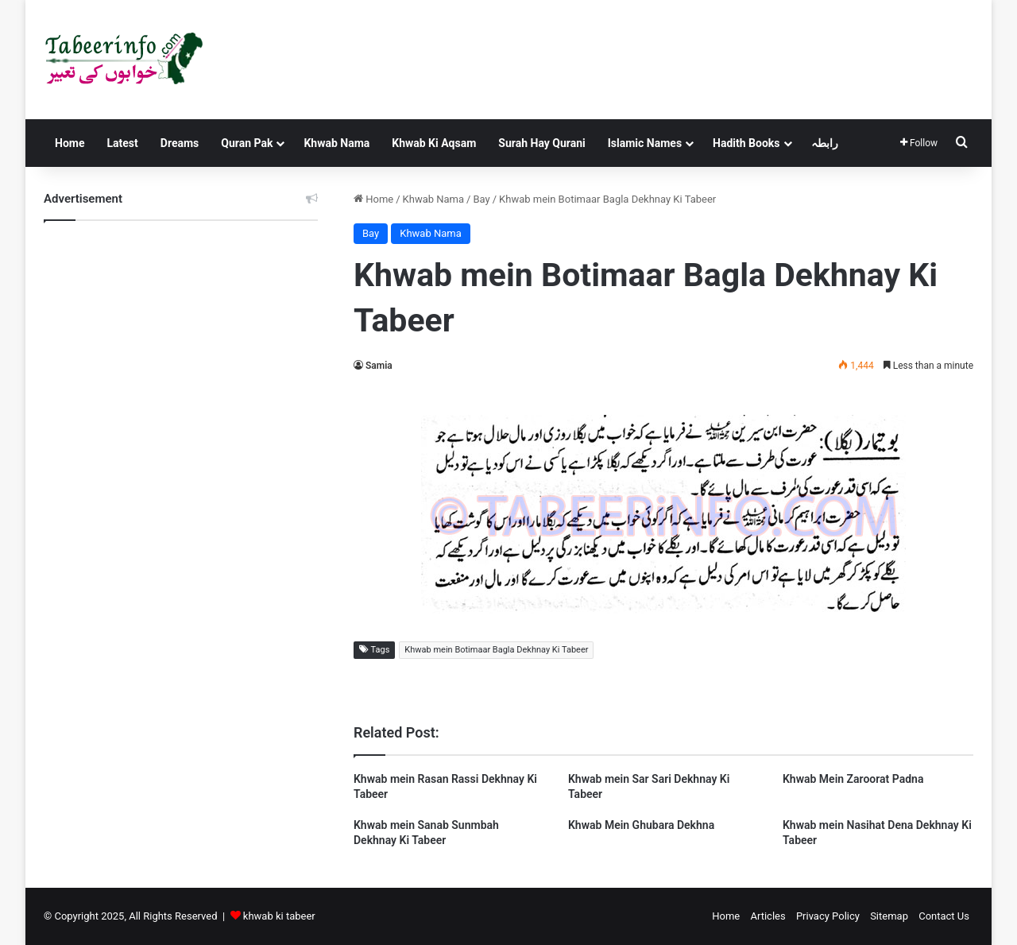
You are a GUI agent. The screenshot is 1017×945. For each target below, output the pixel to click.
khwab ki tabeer (279, 916)
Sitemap (889, 916)
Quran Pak (247, 143)
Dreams (179, 143)
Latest (121, 143)
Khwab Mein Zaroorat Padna (853, 779)
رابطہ (824, 143)
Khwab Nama (336, 143)
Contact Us (943, 916)
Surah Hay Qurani (541, 143)
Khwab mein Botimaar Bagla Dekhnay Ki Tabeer (496, 650)
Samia (378, 365)
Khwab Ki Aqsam (434, 143)
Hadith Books (746, 143)
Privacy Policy (828, 916)
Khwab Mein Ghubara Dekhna (641, 825)
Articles (767, 916)
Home (69, 143)
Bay (481, 199)
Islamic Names (645, 143)
